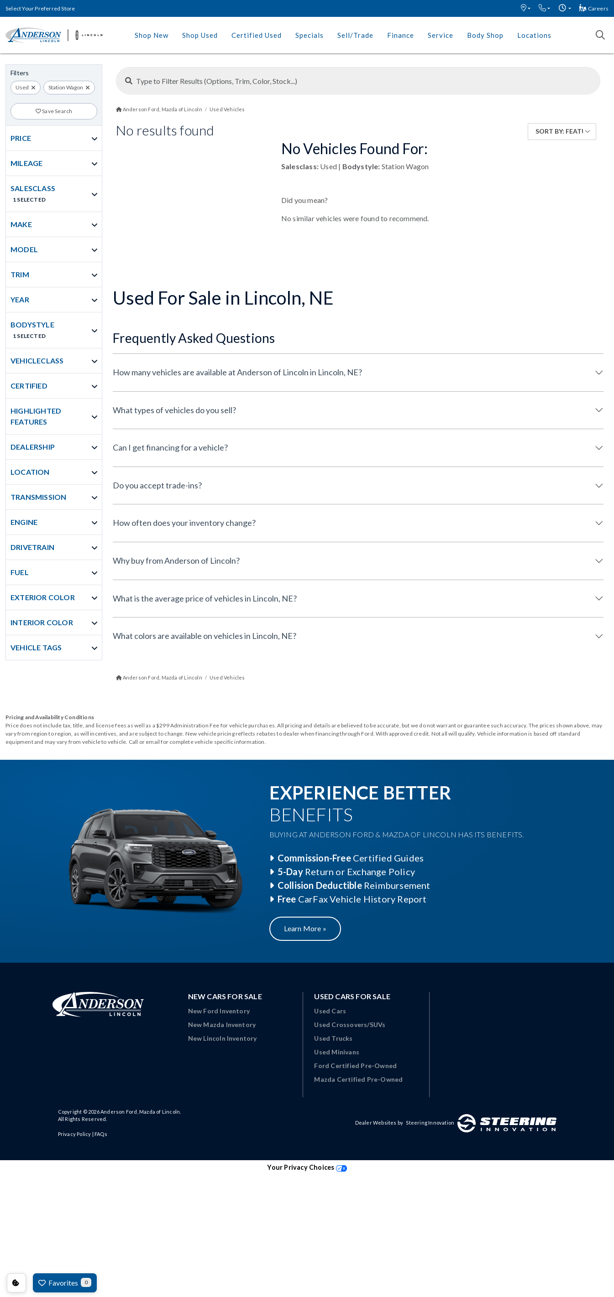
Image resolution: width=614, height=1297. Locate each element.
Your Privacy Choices (306, 1167)
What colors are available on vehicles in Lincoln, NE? (204, 636)
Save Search (54, 111)
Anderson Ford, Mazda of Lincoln (140, 1112)
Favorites (64, 1282)
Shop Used (200, 35)
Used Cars (330, 1011)
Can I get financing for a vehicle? (170, 447)
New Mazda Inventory (222, 1024)
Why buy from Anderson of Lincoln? (176, 560)
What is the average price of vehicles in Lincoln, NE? (205, 598)
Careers (594, 8)
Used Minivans (336, 1052)
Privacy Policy (74, 1134)
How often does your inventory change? (184, 523)
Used (22, 87)
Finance (400, 35)
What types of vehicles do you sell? (174, 410)
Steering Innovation (430, 1123)
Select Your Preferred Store (40, 8)
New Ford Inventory (219, 1011)
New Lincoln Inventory (222, 1038)
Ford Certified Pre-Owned (355, 1065)
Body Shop (485, 35)
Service (440, 35)
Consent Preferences (16, 1282)
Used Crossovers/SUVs (349, 1024)
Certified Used (256, 35)
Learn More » (305, 928)
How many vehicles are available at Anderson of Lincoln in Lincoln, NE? (237, 372)
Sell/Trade (355, 35)
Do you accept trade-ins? (157, 485)
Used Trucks (333, 1038)
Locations (534, 35)
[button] (525, 8)
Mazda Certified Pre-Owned (358, 1079)
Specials (309, 35)
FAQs (100, 1134)
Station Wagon (65, 87)
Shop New (151, 35)
